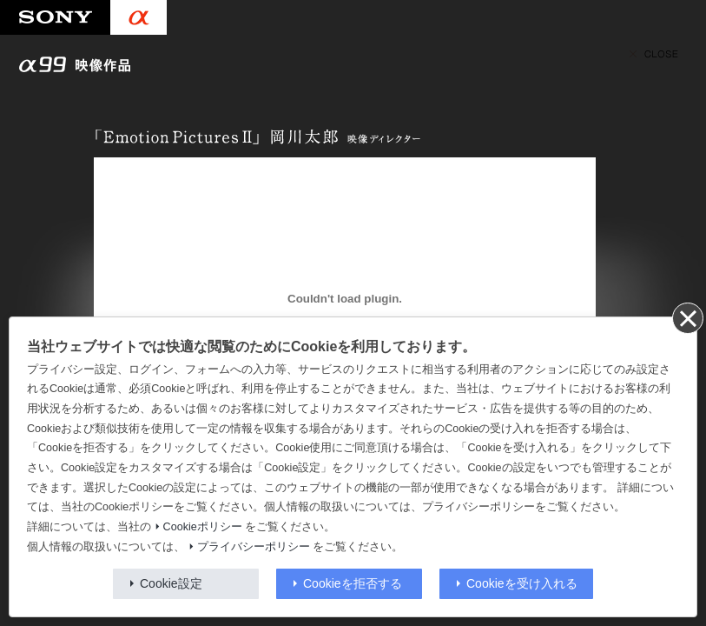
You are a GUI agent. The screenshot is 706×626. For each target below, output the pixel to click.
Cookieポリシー (202, 527)
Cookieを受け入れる (521, 583)
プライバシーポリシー (253, 547)
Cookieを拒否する (352, 583)
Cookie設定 (171, 583)
